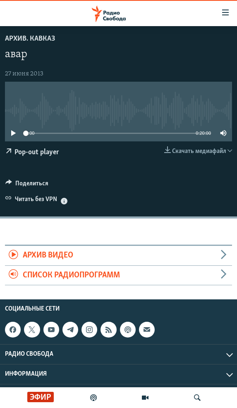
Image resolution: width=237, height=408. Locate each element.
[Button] (26, 185)
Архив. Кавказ (30, 39)
